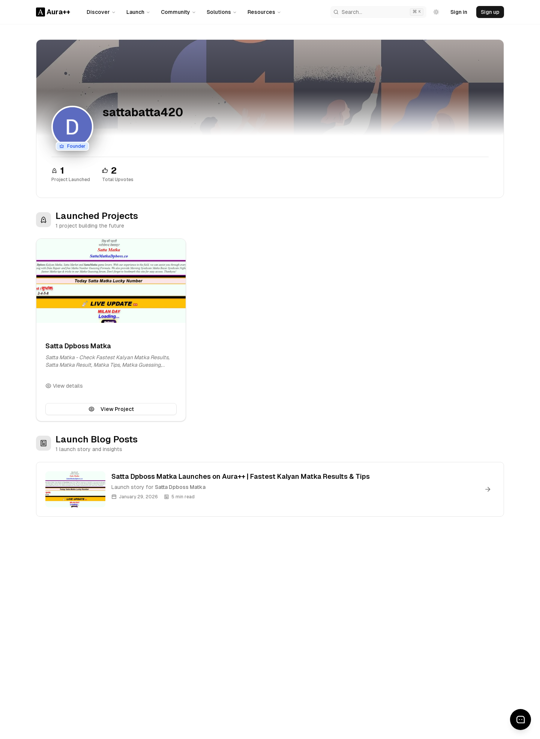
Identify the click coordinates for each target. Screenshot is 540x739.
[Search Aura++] (378, 12)
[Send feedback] (520, 719)
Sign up (490, 12)
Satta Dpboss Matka (78, 346)
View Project (111, 409)
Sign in (458, 12)
